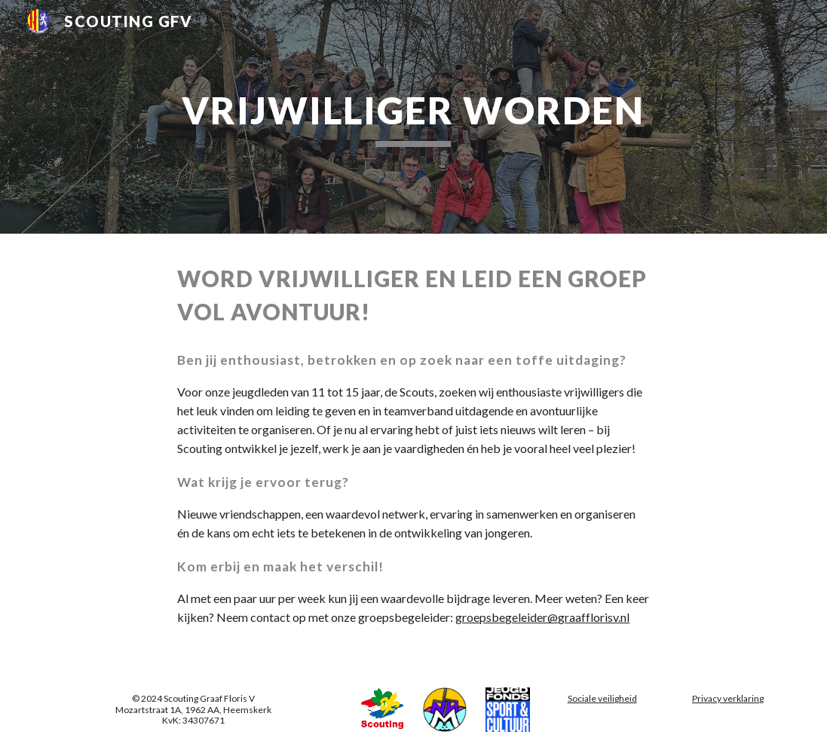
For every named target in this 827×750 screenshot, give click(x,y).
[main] (413, 117)
